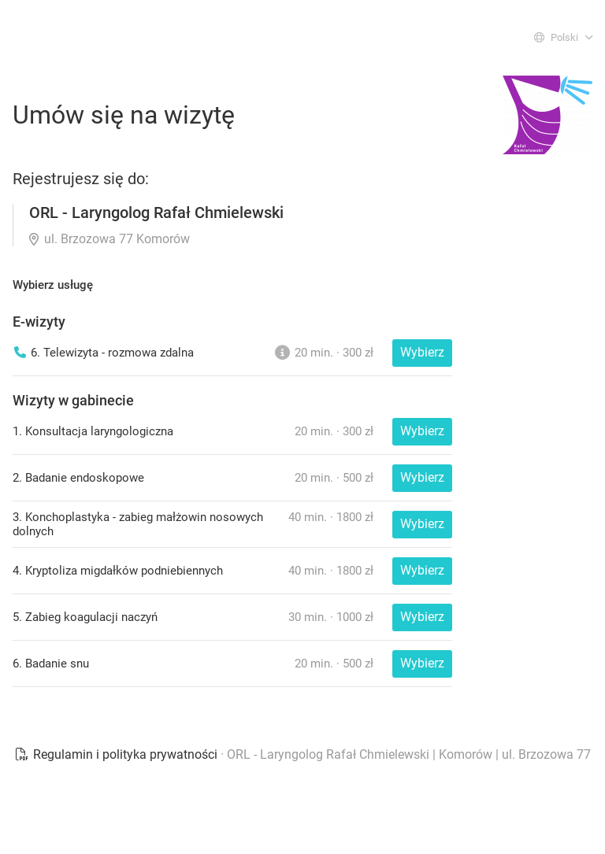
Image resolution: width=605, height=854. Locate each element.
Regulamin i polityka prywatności (117, 754)
